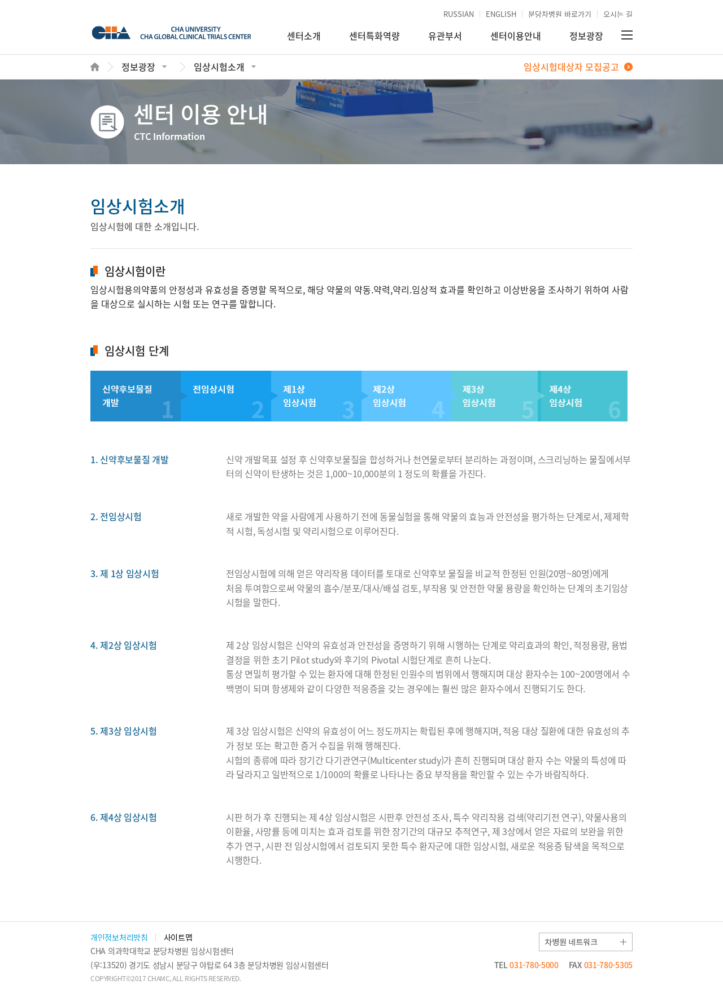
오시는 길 (618, 13)
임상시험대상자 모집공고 (571, 66)
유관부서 (445, 35)
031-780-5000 (526, 965)
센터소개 (304, 35)
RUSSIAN (458, 13)
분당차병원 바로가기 (559, 13)
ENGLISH (501, 13)
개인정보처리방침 (119, 937)
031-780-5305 (601, 965)
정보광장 (586, 35)
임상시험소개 (219, 66)
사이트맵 (178, 937)
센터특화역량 (374, 35)
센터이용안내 (515, 35)
